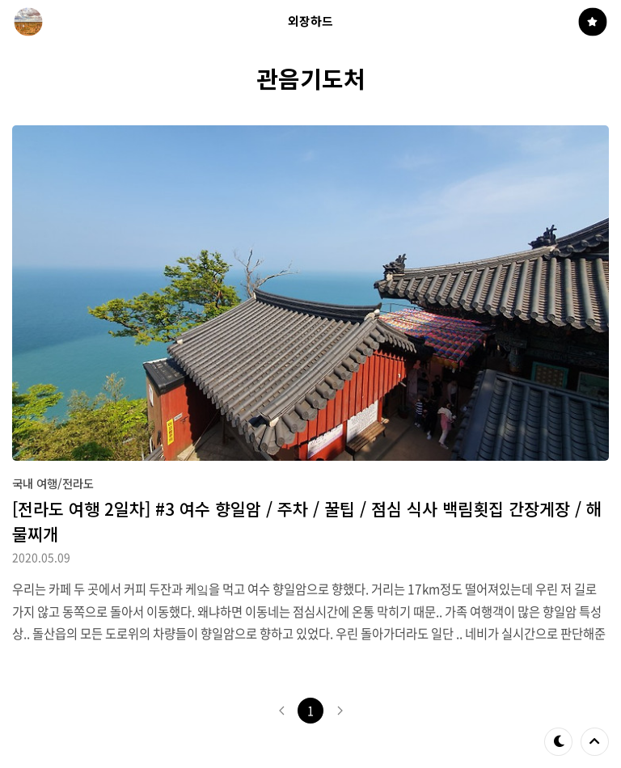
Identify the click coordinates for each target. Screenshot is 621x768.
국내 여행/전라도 (53, 483)
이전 (281, 711)
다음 (339, 711)
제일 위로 (594, 741)
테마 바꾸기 (558, 741)
